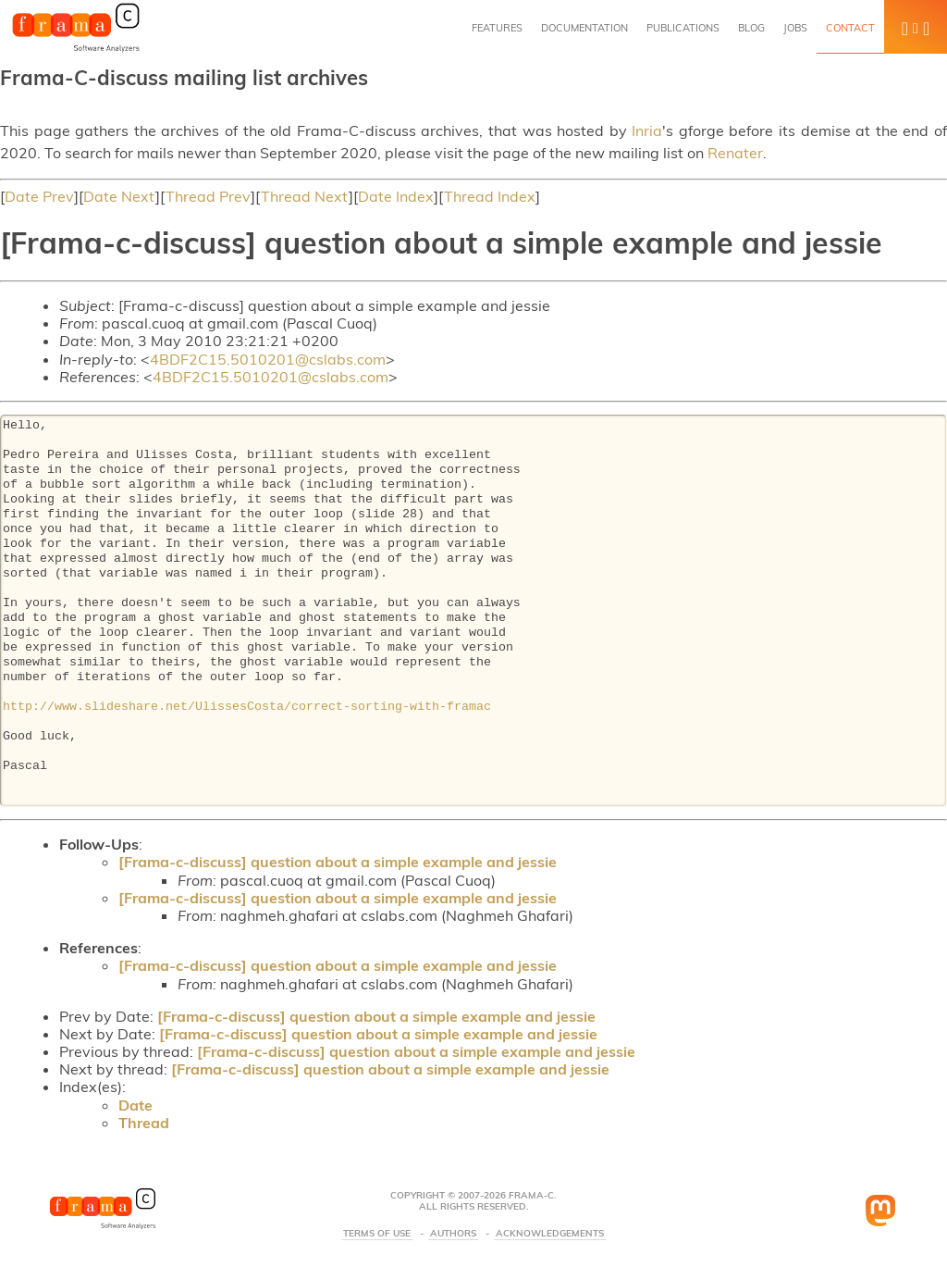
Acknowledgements (550, 1233)
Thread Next (305, 196)
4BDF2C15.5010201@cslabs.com (268, 359)
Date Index (396, 196)
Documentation (584, 27)
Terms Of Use (377, 1233)
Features (497, 27)
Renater (735, 152)
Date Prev (39, 196)
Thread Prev (208, 196)
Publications (682, 27)
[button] (915, 27)
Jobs (795, 27)
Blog (751, 27)
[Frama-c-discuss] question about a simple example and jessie (337, 861)
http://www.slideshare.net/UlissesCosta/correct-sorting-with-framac (247, 707)
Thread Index (489, 196)
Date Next (119, 196)
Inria (647, 130)
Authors (453, 1233)
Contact (850, 27)
